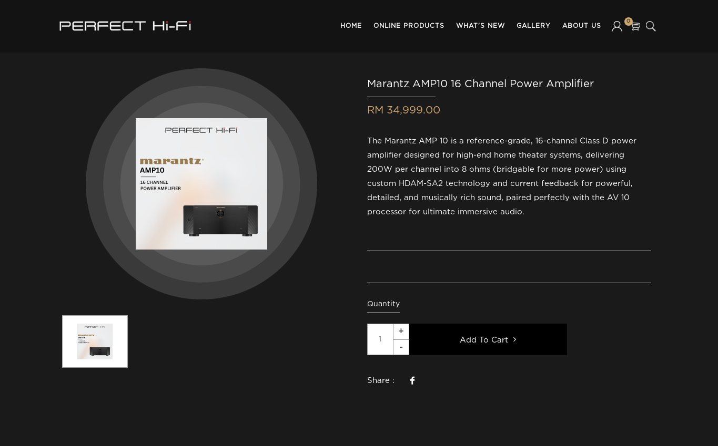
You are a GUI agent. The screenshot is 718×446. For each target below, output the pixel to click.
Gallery (534, 26)
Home (351, 26)
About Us (581, 26)
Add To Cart (488, 339)
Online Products (408, 26)
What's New (480, 26)
